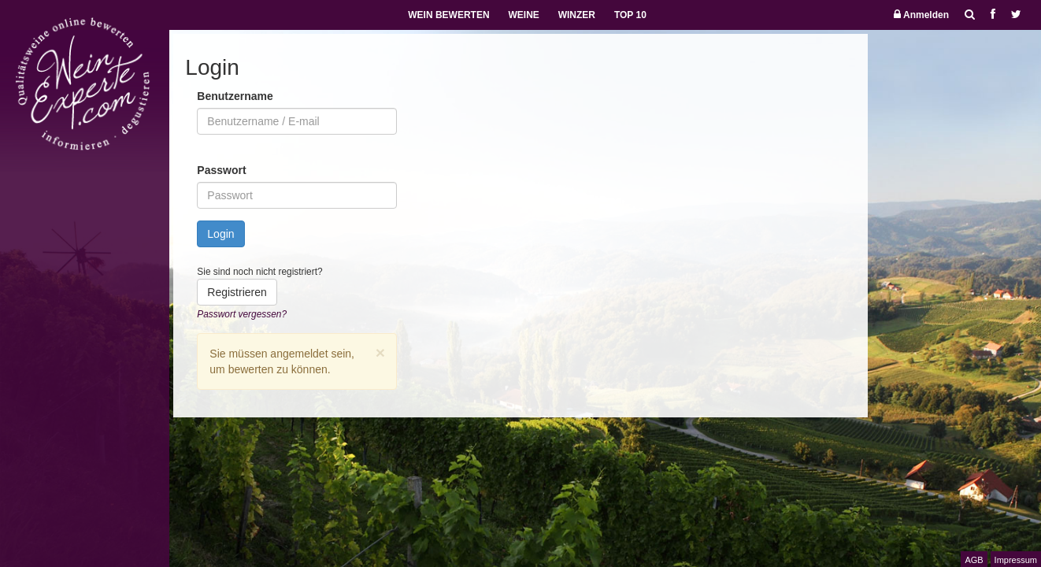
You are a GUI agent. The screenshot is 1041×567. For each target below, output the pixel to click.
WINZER (576, 14)
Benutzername (234, 96)
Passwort (221, 170)
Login (220, 234)
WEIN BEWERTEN (448, 14)
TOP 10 (630, 14)
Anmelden (921, 14)
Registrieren (236, 292)
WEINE (523, 14)
